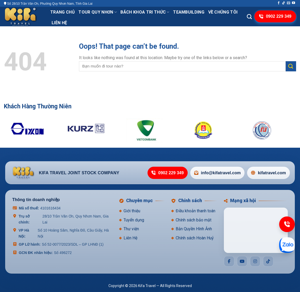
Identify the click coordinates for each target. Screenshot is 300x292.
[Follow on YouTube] (293, 3)
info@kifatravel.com (217, 173)
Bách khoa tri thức (144, 12)
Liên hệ (59, 22)
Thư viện (131, 228)
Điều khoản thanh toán (195, 210)
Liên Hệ (130, 237)
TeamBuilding (188, 12)
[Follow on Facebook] (278, 3)
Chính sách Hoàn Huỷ (195, 237)
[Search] (249, 16)
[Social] (229, 261)
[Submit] (291, 66)
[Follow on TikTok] (283, 3)
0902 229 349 (167, 173)
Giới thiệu (132, 210)
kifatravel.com (268, 173)
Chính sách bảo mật (193, 220)
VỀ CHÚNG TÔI (223, 12)
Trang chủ (62, 12)
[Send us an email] (288, 3)
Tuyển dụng (134, 220)
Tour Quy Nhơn (97, 12)
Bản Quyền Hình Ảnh (194, 228)
